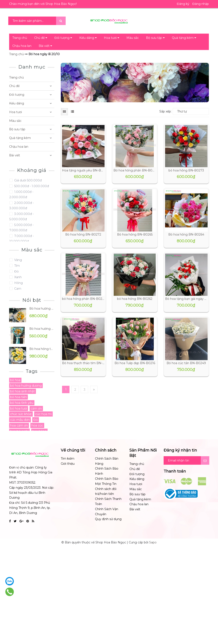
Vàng (17, 260)
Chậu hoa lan (21, 46)
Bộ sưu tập (155, 38)
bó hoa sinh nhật (22, 391)
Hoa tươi (111, 38)
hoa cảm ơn (19, 425)
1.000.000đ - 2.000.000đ (21, 194)
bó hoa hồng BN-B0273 (186, 170)
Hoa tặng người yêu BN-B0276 (85, 170)
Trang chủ (19, 38)
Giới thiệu (68, 464)
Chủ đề (40, 38)
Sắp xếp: (165, 111)
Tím (16, 266)
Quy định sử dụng (108, 519)
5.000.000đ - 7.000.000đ (21, 227)
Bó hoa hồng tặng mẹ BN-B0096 (41, 349)
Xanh (17, 277)
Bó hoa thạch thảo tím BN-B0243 (87, 363)
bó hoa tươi (18, 408)
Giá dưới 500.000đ (27, 180)
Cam (17, 288)
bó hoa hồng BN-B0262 (134, 299)
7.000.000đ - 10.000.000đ (21, 238)
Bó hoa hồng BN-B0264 (186, 234)
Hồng (18, 283)
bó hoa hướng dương (26, 385)
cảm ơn (36, 408)
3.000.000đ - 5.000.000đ (21, 216)
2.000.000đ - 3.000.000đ (21, 205)
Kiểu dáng (88, 38)
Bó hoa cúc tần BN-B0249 (186, 363)
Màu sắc (132, 38)
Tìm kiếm (67, 458)
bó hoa (15, 380)
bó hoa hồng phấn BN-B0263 (84, 299)
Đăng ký (183, 4)
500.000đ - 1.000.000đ (31, 186)
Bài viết (45, 46)
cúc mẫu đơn (20, 420)
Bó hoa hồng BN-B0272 (83, 234)
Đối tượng (63, 38)
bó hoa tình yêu (21, 403)
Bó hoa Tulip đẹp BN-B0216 (135, 363)
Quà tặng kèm (184, 38)
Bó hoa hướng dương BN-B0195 (41, 308)
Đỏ (16, 271)
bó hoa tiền (18, 397)
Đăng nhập (200, 4)
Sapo (153, 542)
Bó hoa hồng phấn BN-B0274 (135, 170)
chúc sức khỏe (21, 414)
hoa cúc (37, 425)
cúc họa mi (43, 414)
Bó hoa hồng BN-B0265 (135, 234)
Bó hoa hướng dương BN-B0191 (41, 329)
